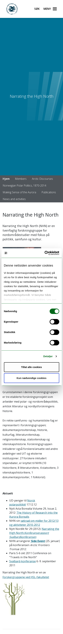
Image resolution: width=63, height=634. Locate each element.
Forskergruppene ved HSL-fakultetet (26, 577)
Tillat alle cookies (31, 367)
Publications (48, 192)
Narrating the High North (34, 533)
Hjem (6, 179)
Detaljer (48, 356)
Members (21, 179)
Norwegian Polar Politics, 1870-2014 (24, 185)
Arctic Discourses (42, 179)
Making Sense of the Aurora (19, 192)
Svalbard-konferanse (22, 561)
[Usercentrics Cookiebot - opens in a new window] (45, 253)
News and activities (14, 199)
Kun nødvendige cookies (32, 378)
